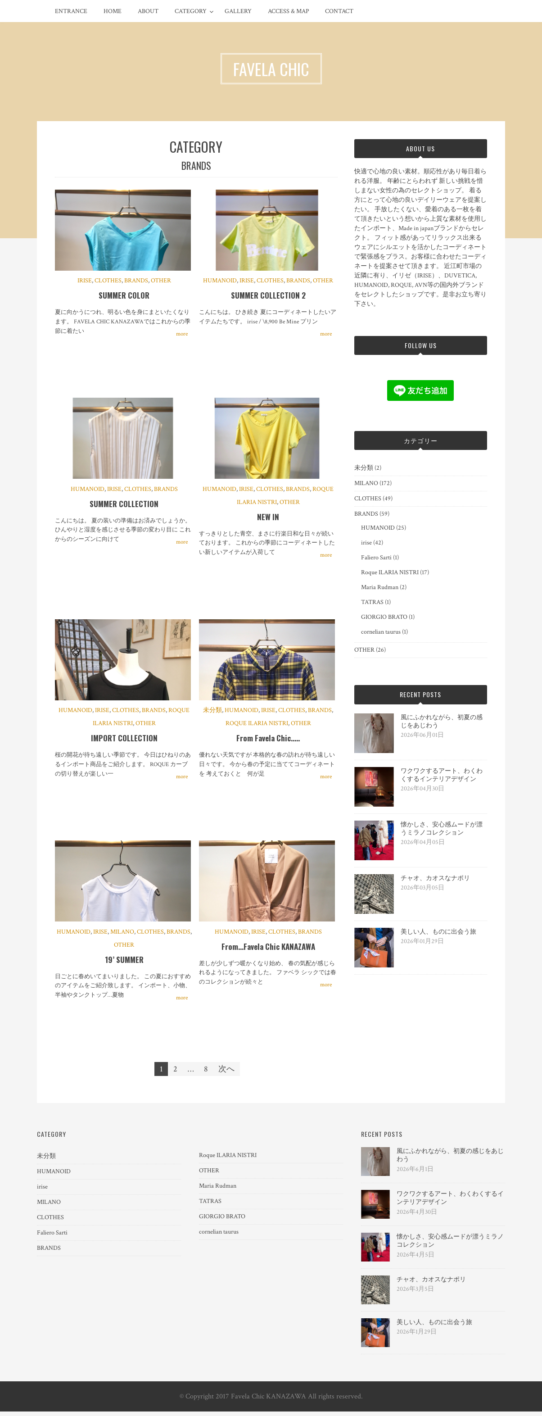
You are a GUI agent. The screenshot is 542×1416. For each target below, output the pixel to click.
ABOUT (148, 11)
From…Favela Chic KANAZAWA (268, 951)
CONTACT (339, 11)
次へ (226, 1073)
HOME (113, 11)
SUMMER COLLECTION (124, 506)
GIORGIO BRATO (384, 617)
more (182, 335)
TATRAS (372, 602)
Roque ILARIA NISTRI (257, 727)
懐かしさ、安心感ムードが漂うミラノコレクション (442, 829)
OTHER (161, 282)
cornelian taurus (381, 632)
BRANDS (136, 282)
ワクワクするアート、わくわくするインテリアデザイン (442, 775)
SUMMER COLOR (124, 296)
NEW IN (268, 519)
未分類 (212, 714)
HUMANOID (220, 282)
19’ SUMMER (124, 964)
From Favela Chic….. (268, 741)
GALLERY (238, 11)
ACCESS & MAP (288, 11)
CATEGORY (191, 11)
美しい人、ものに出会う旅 (438, 932)
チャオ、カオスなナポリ (435, 878)
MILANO (122, 936)
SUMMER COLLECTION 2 (268, 296)
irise (84, 282)
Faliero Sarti (376, 558)
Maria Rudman (379, 587)
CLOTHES (108, 282)
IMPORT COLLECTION (124, 741)
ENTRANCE (71, 11)
